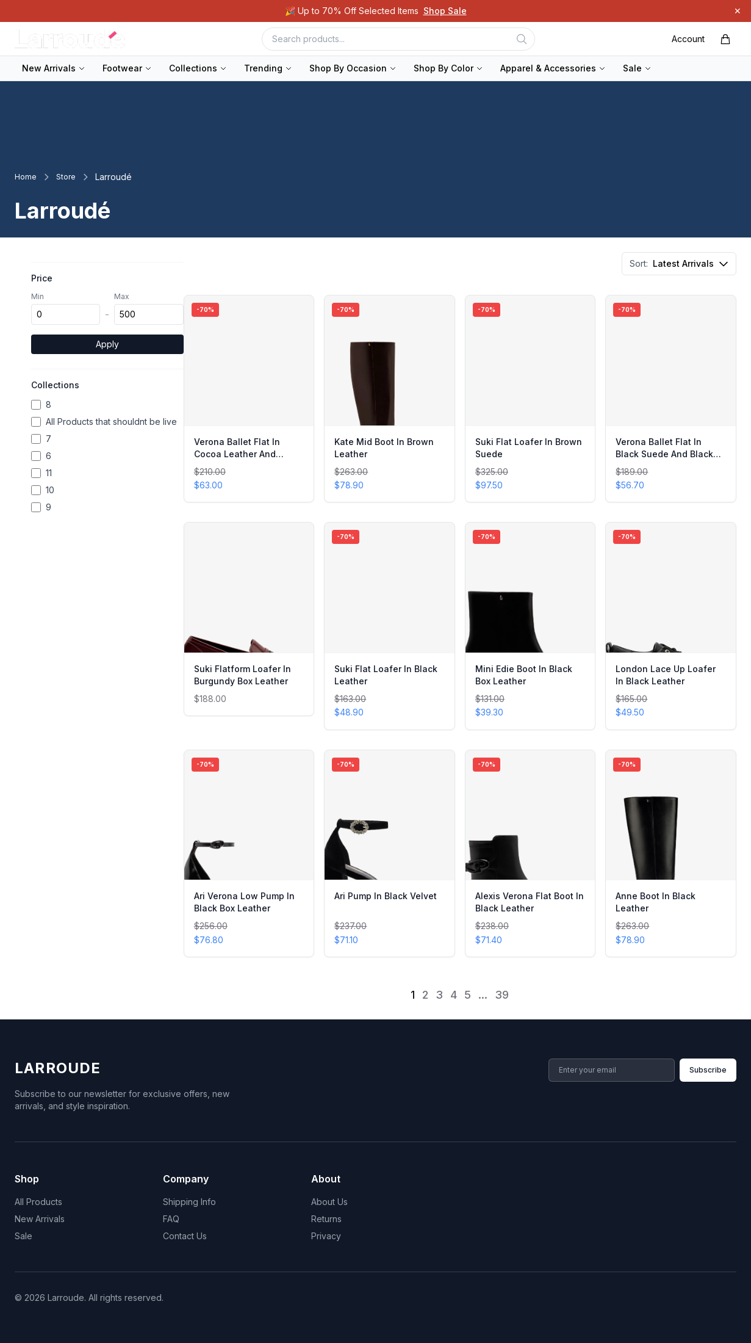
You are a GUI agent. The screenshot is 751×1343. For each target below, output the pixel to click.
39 (502, 994)
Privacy (326, 1236)
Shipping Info (189, 1201)
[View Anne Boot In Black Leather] (670, 853)
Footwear (127, 68)
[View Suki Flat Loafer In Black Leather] (389, 625)
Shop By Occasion (353, 68)
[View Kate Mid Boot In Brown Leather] (389, 398)
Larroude (58, 1068)
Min (37, 296)
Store (66, 176)
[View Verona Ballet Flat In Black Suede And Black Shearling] (670, 398)
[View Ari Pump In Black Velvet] (389, 853)
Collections (198, 68)
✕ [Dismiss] (737, 10)
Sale (637, 68)
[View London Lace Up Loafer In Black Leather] (670, 625)
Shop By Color (448, 68)
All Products (38, 1201)
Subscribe (708, 1069)
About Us (329, 1201)
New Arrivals (53, 68)
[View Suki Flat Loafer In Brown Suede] (530, 398)
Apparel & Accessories (553, 68)
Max (121, 296)
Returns (326, 1219)
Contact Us (185, 1236)
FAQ (171, 1219)
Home (26, 176)
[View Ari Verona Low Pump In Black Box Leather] (249, 853)
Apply (107, 344)
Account (688, 39)
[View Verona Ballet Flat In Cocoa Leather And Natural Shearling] (249, 398)
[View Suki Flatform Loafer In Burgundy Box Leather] (249, 619)
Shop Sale (445, 10)
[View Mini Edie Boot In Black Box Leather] (530, 625)
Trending (268, 68)
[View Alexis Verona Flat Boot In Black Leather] (530, 853)
